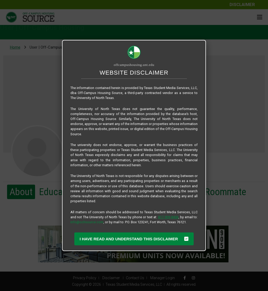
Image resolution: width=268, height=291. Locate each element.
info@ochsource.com (86, 222)
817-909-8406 (168, 217)
